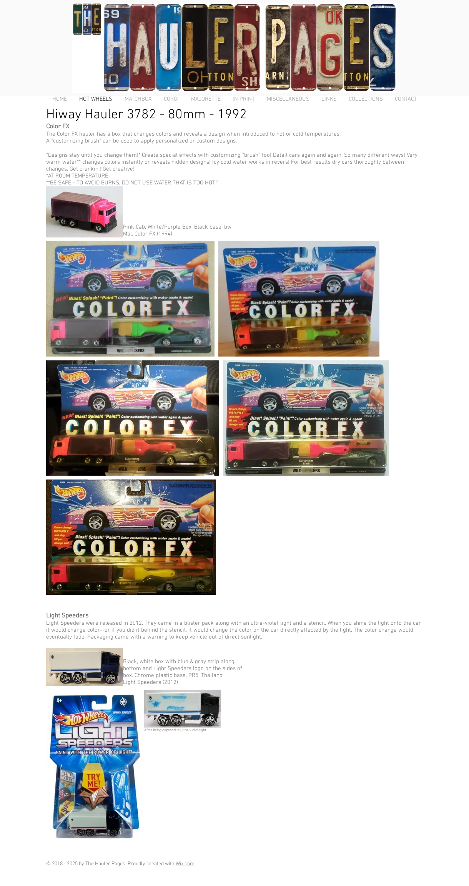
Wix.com (185, 864)
